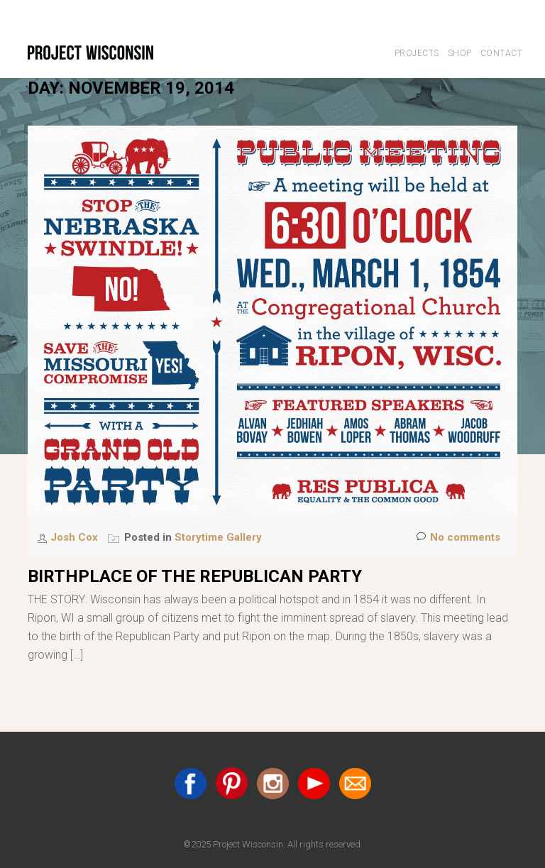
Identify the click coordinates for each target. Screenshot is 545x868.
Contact (501, 53)
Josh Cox (75, 537)
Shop (460, 53)
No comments (458, 537)
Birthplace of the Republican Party (195, 576)
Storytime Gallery (218, 537)
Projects (417, 53)
